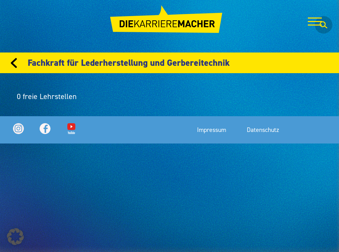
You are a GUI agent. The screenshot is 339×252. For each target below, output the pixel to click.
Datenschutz (263, 129)
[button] (15, 236)
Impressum (211, 129)
